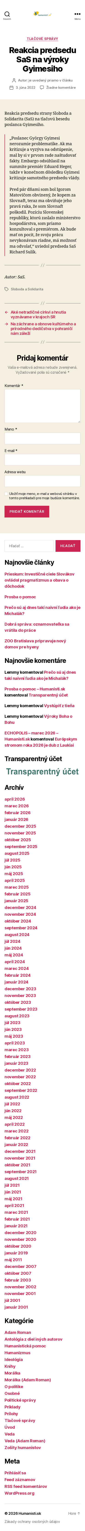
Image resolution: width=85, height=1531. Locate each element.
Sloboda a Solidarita (27, 289)
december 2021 (20, 1151)
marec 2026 (17, 806)
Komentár (14, 386)
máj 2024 (14, 955)
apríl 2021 (14, 1205)
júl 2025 (12, 860)
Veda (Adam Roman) (25, 1440)
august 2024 (17, 934)
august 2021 (17, 1178)
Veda (10, 1434)
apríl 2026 (15, 799)
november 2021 (20, 1158)
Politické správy (20, 1400)
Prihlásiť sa (15, 1472)
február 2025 (18, 894)
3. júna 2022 (25, 87)
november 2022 (20, 1076)
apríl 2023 (15, 1043)
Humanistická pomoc (25, 1346)
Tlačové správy (42, 39)
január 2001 (16, 1307)
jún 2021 (13, 1192)
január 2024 (16, 982)
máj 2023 (14, 1036)
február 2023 (18, 1056)
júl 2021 (12, 1185)
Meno (11, 429)
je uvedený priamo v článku (51, 80)
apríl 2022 (14, 1124)
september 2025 (21, 846)
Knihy (10, 1366)
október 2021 (17, 1165)
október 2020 (18, 1246)
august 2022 (17, 1097)
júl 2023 (12, 1022)
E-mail (11, 451)
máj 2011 (13, 1259)
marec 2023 (17, 1049)
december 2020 (20, 1232)
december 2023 (20, 988)
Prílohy (11, 1413)
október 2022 (18, 1083)
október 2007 (18, 1273)
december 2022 (20, 1070)
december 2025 (20, 826)
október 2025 (18, 839)
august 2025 (17, 853)
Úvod (10, 1427)
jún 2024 (13, 948)
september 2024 (21, 927)
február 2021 (17, 1219)
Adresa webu (15, 472)
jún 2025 (13, 867)
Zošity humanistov (23, 1447)
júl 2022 (12, 1104)
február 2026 (18, 812)
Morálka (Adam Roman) (28, 1379)
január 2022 (16, 1144)
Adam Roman (18, 1332)
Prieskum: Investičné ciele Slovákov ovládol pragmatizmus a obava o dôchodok (40, 580)
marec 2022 (16, 1131)
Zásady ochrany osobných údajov (32, 1521)
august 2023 (17, 1016)
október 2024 (18, 921)
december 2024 (20, 907)
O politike (14, 1386)
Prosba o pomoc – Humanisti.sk (35, 689)
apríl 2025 (15, 880)
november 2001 (20, 1293)
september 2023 (21, 1009)
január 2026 (16, 819)
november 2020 (20, 1239)
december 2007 (20, 1266)
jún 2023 (13, 1029)
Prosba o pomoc (20, 596)
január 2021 (16, 1225)
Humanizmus (17, 1352)
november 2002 (20, 1286)
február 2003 (18, 1280)
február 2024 (18, 975)
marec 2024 (17, 968)
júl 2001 (12, 1300)
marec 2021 (16, 1212)
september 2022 (21, 1090)
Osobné (12, 1393)
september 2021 (21, 1171)
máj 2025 (14, 873)
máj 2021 (13, 1198)
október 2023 (18, 1002)
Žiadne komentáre (61, 87)
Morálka (12, 1373)
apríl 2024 (15, 961)
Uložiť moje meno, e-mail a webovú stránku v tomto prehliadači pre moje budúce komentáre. (44, 496)
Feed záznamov (20, 1479)
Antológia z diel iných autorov (34, 1339)
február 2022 (17, 1137)
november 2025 (20, 833)
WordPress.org (19, 1493)
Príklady (13, 1407)
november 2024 (20, 914)
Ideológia (14, 1359)
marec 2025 (17, 887)
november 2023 (20, 995)
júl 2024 (12, 941)
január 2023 (16, 1063)
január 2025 (16, 900)
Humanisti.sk (30, 1513)
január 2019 (16, 1253)
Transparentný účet (48, 695)
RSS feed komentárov (26, 1486)
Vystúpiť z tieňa (59, 705)
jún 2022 (13, 1110)
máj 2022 (14, 1117)
